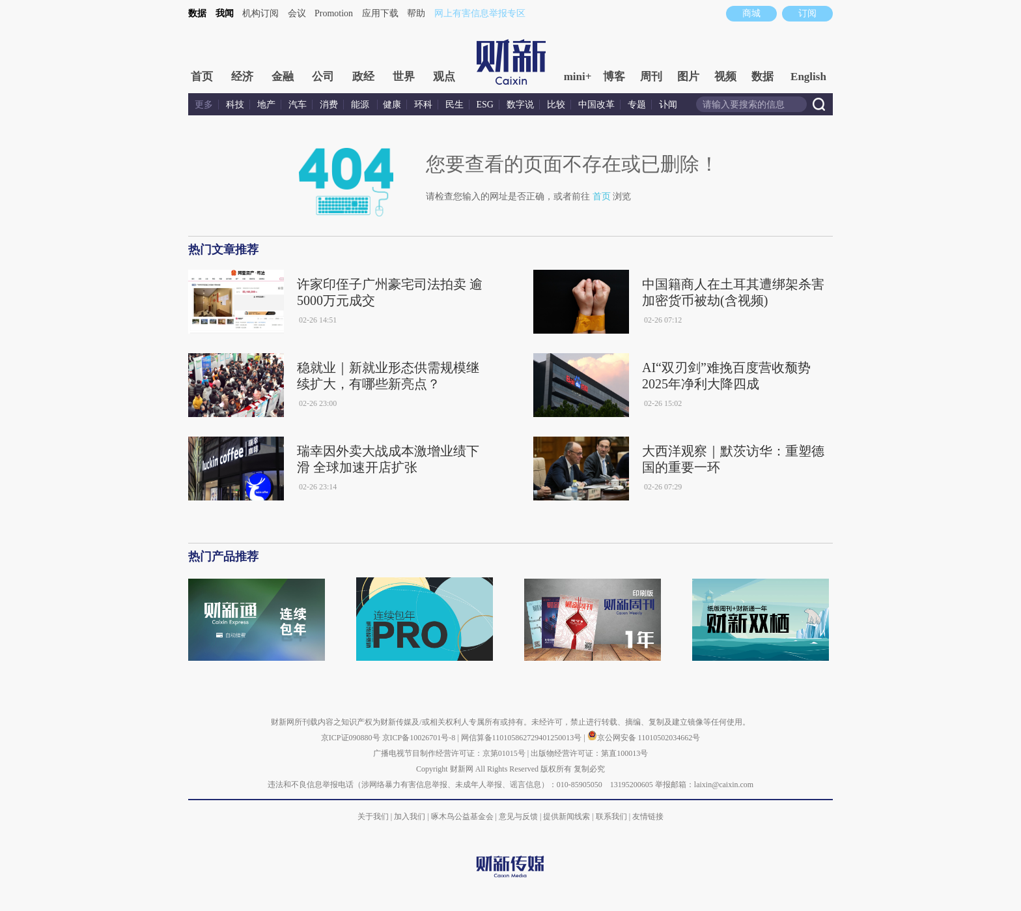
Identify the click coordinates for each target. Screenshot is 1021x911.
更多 (204, 104)
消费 (329, 104)
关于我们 (373, 816)
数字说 (520, 104)
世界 (404, 76)
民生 (454, 104)
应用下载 (380, 13)
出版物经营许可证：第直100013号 (589, 753)
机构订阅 (260, 13)
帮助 (416, 13)
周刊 (651, 76)
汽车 (297, 104)
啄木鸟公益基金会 (463, 816)
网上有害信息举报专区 (479, 13)
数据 (197, 13)
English (808, 76)
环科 (423, 104)
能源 (361, 104)
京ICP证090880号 (350, 737)
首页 (202, 76)
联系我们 (611, 816)
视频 (725, 76)
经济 (242, 76)
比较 (556, 104)
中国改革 (596, 104)
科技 (235, 104)
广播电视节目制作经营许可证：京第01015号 (449, 753)
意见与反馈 (518, 816)
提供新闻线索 (566, 816)
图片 (688, 76)
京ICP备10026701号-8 (420, 737)
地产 (266, 104)
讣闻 (668, 104)
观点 (444, 76)
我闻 (225, 13)
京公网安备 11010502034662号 (644, 737)
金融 (283, 76)
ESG (485, 104)
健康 (392, 104)
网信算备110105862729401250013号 (522, 737)
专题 (637, 104)
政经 (363, 76)
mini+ (578, 76)
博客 (614, 76)
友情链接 (648, 816)
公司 (323, 76)
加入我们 (409, 816)
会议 (297, 13)
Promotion (334, 13)
